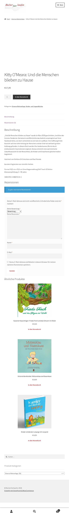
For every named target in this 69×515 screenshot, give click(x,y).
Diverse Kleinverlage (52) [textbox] (33, 485)
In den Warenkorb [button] (34, 342)
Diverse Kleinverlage (18, 19)
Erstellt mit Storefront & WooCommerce (19, 503)
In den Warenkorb (21, 109)
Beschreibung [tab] (9, 129)
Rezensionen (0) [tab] (10, 135)
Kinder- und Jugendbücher (34, 119)
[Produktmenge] (7, 109)
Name (9, 255)
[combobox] (34, 485)
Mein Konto (11, 511)
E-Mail (10, 265)
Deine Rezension (13, 226)
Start (8, 19)
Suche (34, 511)
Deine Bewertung (13, 221)
